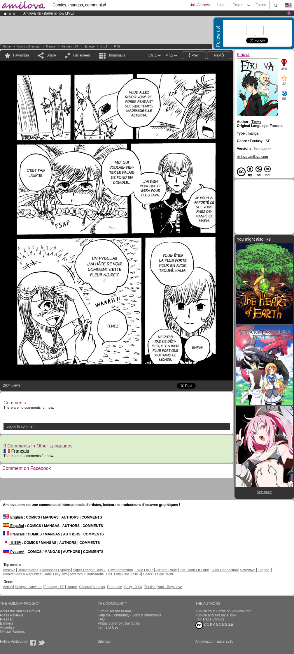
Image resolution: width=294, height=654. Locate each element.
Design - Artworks (28, 587)
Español (13, 526)
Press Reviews (11, 615)
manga (50, 46)
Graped (263, 570)
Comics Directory (28, 46)
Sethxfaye (248, 570)
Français (16, 451)
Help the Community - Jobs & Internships (129, 615)
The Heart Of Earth (194, 570)
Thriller (150, 587)
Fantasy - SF (70, 46)
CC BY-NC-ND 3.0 (214, 625)
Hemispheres (28, 570)
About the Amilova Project (20, 611)
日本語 (12, 543)
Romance (114, 587)
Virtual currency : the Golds (119, 623)
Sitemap (104, 641)
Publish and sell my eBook (216, 615)
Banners (6, 623)
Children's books (92, 587)
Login (221, 5)
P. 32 (117, 46)
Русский (13, 552)
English (13, 517)
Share (51, 55)
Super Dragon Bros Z (89, 570)
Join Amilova (200, 5)
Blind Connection (224, 570)
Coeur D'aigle (154, 574)
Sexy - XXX (133, 587)
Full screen (81, 55)
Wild (169, 574)
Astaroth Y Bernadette (87, 574)
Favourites (21, 55)
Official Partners (12, 632)
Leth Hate (121, 574)
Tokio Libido (144, 570)
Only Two (60, 574)
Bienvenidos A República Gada (27, 574)
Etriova (89, 46)
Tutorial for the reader (114, 611)
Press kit (6, 619)
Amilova (9, 570)
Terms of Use (108, 627)
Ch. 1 (103, 46)
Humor (71, 587)
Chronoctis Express (55, 570)
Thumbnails (116, 55)
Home (7, 46)
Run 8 (136, 574)
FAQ (101, 619)
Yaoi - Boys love (169, 587)
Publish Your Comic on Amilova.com (223, 611)
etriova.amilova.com (252, 157)
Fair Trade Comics (209, 619)
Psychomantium (120, 570)
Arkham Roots (166, 570)
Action (8, 587)
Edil (109, 574)
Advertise (7, 627)
